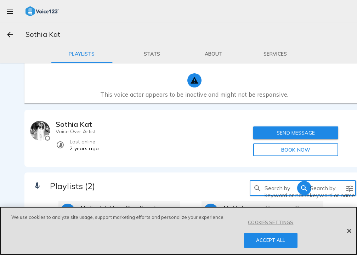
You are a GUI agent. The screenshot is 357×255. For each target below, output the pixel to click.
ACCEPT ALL (270, 240)
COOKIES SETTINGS (270, 222)
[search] (257, 188)
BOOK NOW (295, 150)
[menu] (10, 11)
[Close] (349, 231)
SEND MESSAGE (296, 133)
